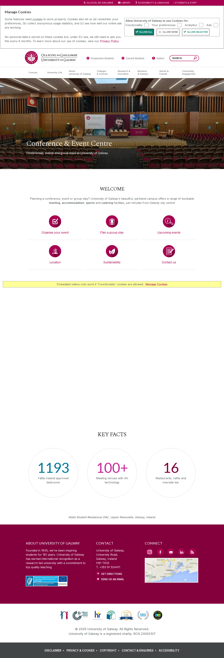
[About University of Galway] (80, 72)
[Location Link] (171, 580)
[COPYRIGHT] (110, 650)
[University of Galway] (51, 57)
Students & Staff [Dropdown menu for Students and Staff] (186, 2)
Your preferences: (164, 25)
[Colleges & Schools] (104, 72)
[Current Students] (133, 59)
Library (126, 2)
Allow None (170, 32)
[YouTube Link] (170, 551)
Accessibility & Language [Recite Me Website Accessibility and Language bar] (152, 2)
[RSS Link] (192, 551)
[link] (64, 615)
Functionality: (134, 25)
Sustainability (112, 262)
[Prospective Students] (100, 59)
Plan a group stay (112, 232)
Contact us (169, 262)
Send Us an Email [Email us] (112, 579)
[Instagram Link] (149, 552)
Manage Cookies (156, 284)
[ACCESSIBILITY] (169, 650)
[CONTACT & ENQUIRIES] (140, 650)
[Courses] (35, 72)
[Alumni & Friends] (168, 72)
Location (55, 262)
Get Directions (111, 573)
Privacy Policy (109, 41)
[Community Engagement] (188, 72)
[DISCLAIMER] (55, 650)
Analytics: (191, 25)
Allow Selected (197, 32)
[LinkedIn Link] (181, 551)
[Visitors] (158, 59)
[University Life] (55, 72)
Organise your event (55, 232)
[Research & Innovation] (125, 72)
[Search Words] (184, 58)
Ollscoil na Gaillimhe (100, 2)
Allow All (145, 32)
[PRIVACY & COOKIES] (83, 650)
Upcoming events (168, 232)
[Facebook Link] (160, 551)
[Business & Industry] (145, 72)
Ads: (209, 25)
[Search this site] (195, 58)
